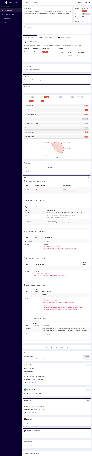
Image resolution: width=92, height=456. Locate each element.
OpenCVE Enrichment (32, 42)
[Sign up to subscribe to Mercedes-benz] (86, 356)
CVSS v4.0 (29, 97)
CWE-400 (30, 445)
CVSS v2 (69, 97)
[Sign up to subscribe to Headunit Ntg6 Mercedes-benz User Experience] (86, 359)
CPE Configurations (46, 38)
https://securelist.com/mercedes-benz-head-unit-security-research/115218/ (67, 334)
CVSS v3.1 (43, 97)
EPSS (29, 101)
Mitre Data (30, 38)
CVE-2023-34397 (30, 2)
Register (88, 2)
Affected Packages (64, 38)
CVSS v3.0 (57, 97)
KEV (80, 97)
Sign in (80, 2)
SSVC (40, 101)
